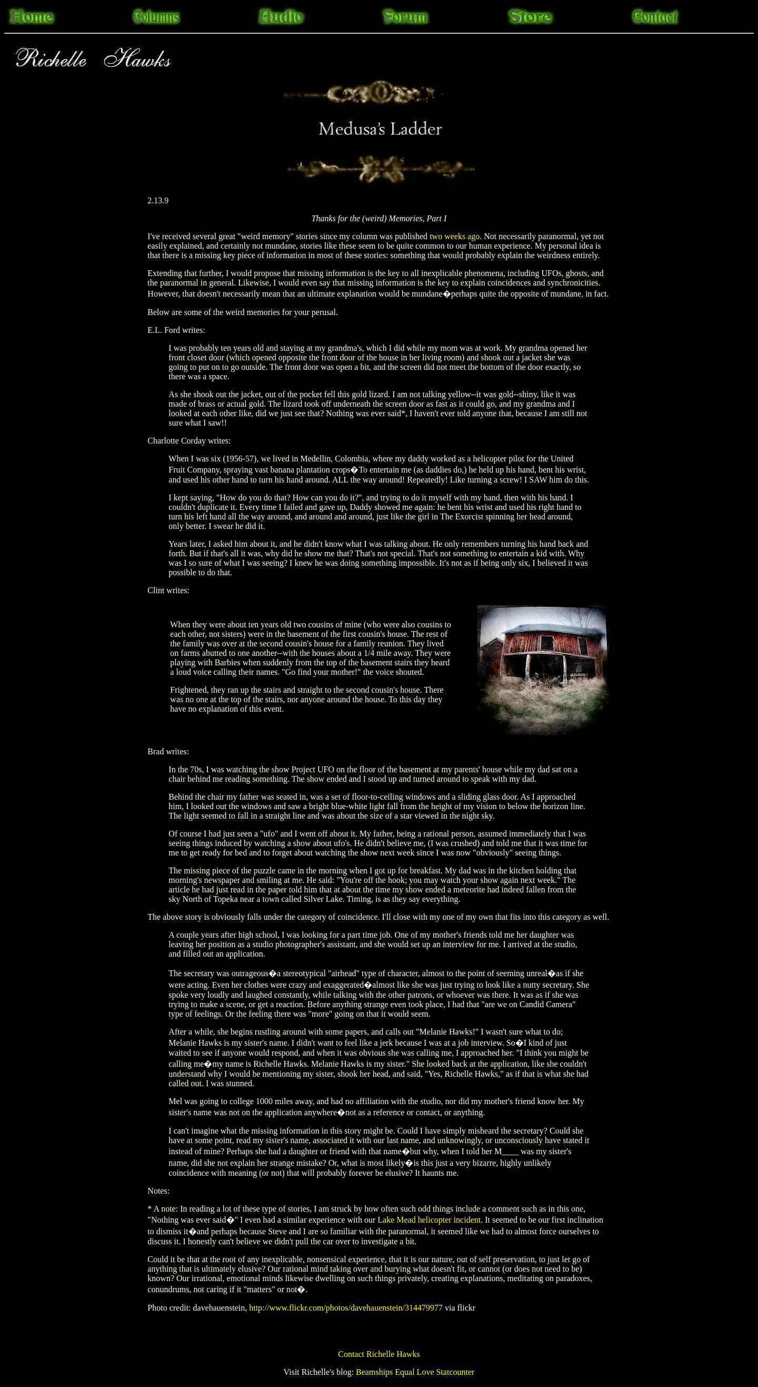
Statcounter (455, 1372)
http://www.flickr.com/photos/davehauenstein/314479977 (346, 1307)
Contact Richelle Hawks (379, 1354)
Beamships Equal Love (395, 1372)
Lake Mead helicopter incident (429, 1219)
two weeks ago (455, 236)
